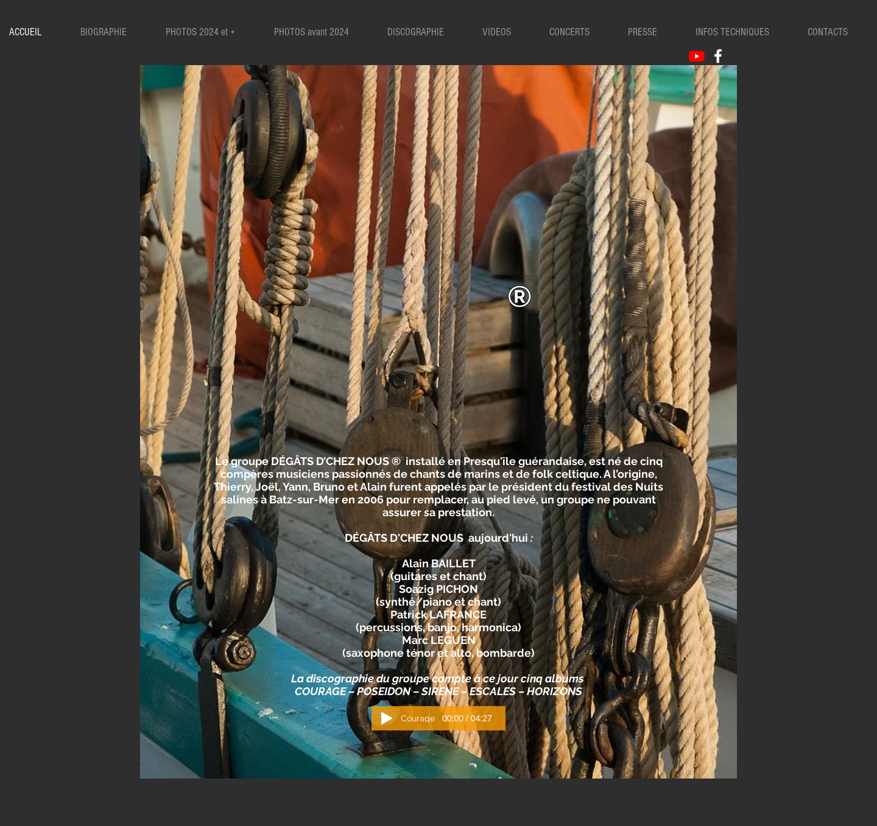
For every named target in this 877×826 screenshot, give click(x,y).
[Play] (386, 718)
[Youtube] (697, 56)
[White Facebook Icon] (718, 56)
